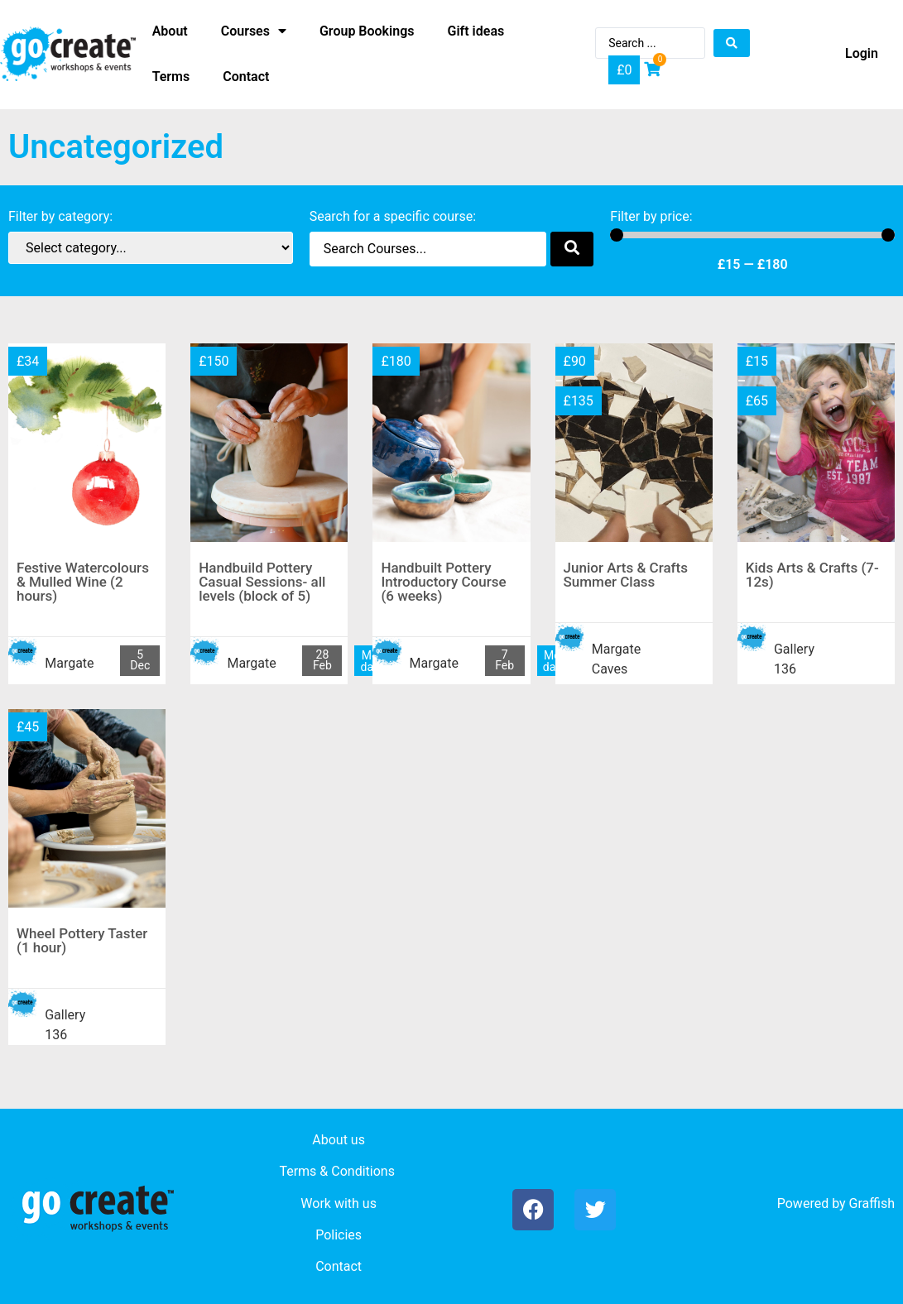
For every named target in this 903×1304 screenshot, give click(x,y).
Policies (338, 1235)
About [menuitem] (170, 31)
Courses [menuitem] (253, 31)
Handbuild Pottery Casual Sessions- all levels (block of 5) (262, 581)
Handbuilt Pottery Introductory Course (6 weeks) (443, 581)
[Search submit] (731, 43)
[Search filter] (428, 249)
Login (861, 53)
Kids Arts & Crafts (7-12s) (812, 574)
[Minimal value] (752, 235)
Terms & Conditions (337, 1171)
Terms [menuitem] (171, 76)
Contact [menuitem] (246, 76)
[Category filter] (150, 248)
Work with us (338, 1203)
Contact (338, 1266)
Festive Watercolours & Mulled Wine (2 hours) (83, 581)
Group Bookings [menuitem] (367, 31)
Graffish (872, 1203)
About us (338, 1140)
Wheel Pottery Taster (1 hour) (82, 940)
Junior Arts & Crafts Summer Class (626, 574)
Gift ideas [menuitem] (476, 31)
